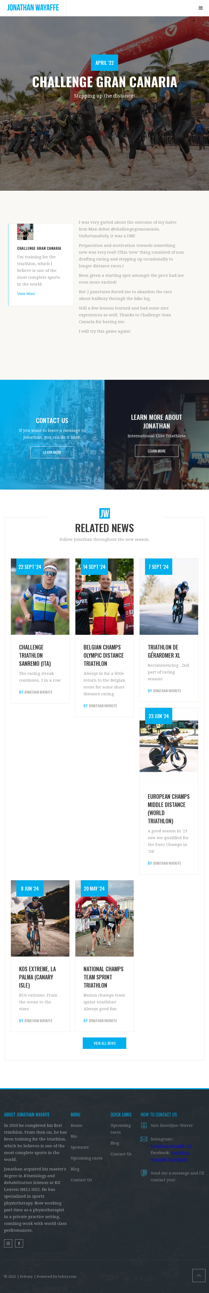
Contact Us (81, 1179)
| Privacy (25, 1276)
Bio (74, 1136)
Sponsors (80, 1147)
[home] (33, 8)
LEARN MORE (52, 452)
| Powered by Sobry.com (55, 1276)
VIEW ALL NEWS (105, 1043)
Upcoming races (87, 1158)
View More (26, 294)
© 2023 (10, 1276)
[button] (201, 8)
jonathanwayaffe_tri (171, 1145)
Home (76, 1125)
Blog (75, 1169)
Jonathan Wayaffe (38, 692)
